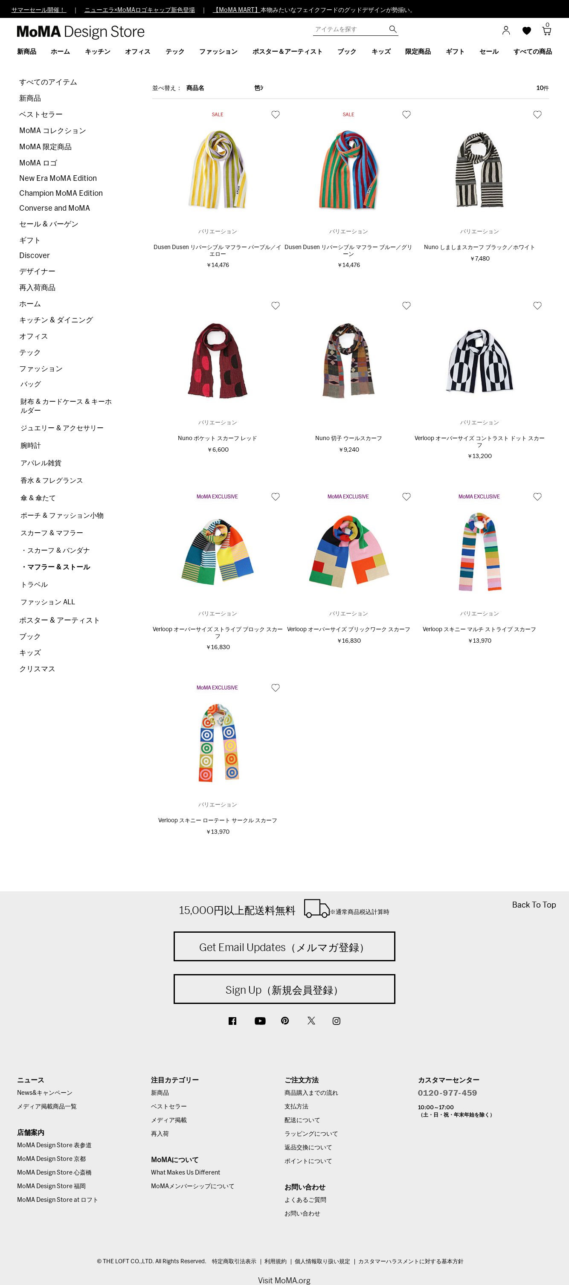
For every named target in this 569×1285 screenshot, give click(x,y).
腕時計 (30, 445)
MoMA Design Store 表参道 (54, 1146)
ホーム (30, 303)
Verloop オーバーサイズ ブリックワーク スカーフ (348, 629)
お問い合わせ (302, 1214)
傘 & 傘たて (38, 498)
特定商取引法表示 (234, 1262)
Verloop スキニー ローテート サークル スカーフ (217, 821)
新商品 (30, 98)
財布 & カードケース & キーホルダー (66, 406)
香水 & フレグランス (51, 480)
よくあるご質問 (305, 1200)
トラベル (34, 584)
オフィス (33, 336)
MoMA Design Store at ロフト (58, 1200)
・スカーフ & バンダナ (55, 550)
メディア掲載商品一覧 (47, 1107)
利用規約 (275, 1262)
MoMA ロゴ (38, 163)
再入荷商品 (37, 287)
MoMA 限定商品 (45, 147)
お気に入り (275, 114)
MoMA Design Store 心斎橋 (54, 1173)
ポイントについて (308, 1161)
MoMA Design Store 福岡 (51, 1186)
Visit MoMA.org (284, 1280)
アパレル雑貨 (40, 463)
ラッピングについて (311, 1134)
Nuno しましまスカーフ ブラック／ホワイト (479, 247)
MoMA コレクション (52, 130)
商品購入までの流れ (311, 1093)
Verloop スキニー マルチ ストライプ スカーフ (479, 629)
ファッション (41, 368)
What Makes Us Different (185, 1173)
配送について (302, 1120)
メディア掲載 (169, 1120)
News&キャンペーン (45, 1093)
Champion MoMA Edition (61, 193)
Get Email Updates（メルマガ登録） (284, 947)
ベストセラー (41, 114)
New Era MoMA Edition (58, 178)
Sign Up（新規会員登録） (284, 990)
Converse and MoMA (54, 208)
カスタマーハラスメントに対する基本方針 (411, 1262)
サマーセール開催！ (39, 10)
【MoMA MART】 (237, 10)
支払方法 (296, 1107)
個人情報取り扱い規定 (322, 1262)
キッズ (30, 652)
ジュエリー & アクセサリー (62, 428)
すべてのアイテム (48, 82)
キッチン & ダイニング (56, 320)
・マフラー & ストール (55, 567)
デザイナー (37, 271)
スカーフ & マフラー (51, 533)
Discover (34, 255)
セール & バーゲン (48, 224)
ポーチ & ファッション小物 (62, 515)
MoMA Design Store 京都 (51, 1159)
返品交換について (308, 1148)
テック (30, 352)
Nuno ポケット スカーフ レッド (217, 438)
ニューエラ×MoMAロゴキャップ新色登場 (139, 10)
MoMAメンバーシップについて (193, 1186)
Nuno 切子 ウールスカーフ (348, 438)
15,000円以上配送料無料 (284, 908)
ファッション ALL (47, 602)
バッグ (30, 384)
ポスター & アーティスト (59, 620)
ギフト (30, 240)
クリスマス (37, 669)
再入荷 (160, 1134)
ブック (30, 636)
